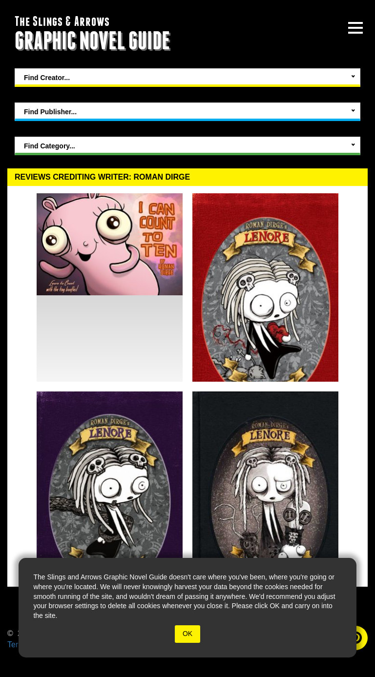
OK (187, 633)
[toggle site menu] (355, 28)
